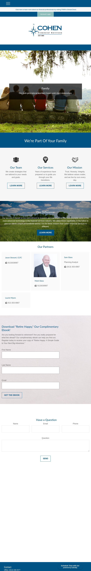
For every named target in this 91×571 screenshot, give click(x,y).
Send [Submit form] (45, 459)
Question (45, 438)
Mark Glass (39, 281)
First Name (6, 350)
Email (4, 380)
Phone (75, 424)
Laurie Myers (10, 298)
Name (15, 424)
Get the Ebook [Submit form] (12, 395)
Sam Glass (68, 257)
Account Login (45, 14)
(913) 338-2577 (14, 570)
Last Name (6, 365)
